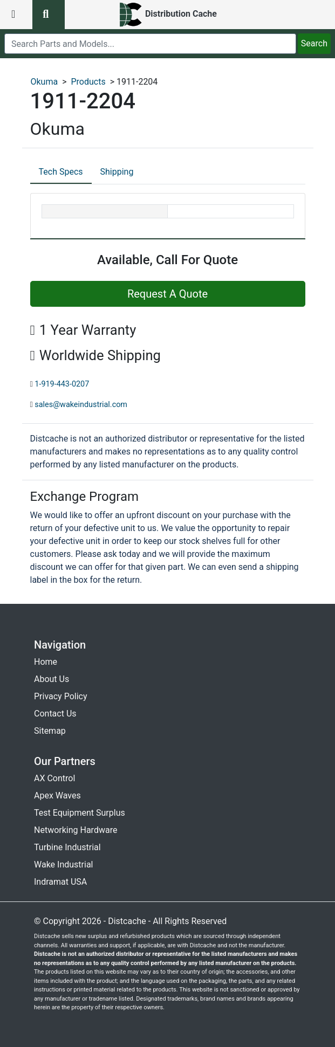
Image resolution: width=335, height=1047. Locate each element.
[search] (150, 43)
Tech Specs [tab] (61, 172)
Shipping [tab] (117, 172)
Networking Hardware (75, 830)
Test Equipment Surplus (79, 813)
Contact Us (55, 713)
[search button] (48, 14)
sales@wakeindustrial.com (81, 404)
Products (88, 82)
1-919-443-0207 (62, 384)
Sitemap (50, 731)
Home (45, 662)
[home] (167, 14)
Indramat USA (60, 882)
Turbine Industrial (67, 847)
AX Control (54, 778)
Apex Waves (57, 795)
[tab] (61, 172)
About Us (51, 679)
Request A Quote (167, 293)
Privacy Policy (60, 696)
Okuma (44, 82)
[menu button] (16, 14)
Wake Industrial (63, 864)
